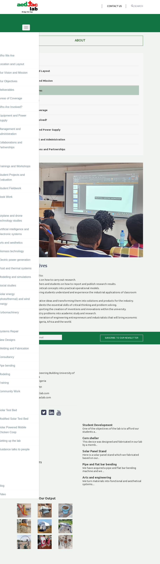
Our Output (47, 498)
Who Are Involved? (35, 119)
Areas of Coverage (35, 110)
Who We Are (31, 61)
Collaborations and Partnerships (44, 149)
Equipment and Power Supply (41, 129)
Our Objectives (32, 90)
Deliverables (31, 100)
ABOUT (80, 40)
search (137, 6)
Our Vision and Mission (38, 80)
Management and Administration (44, 139)
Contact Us (114, 6)
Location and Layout (36, 70)
